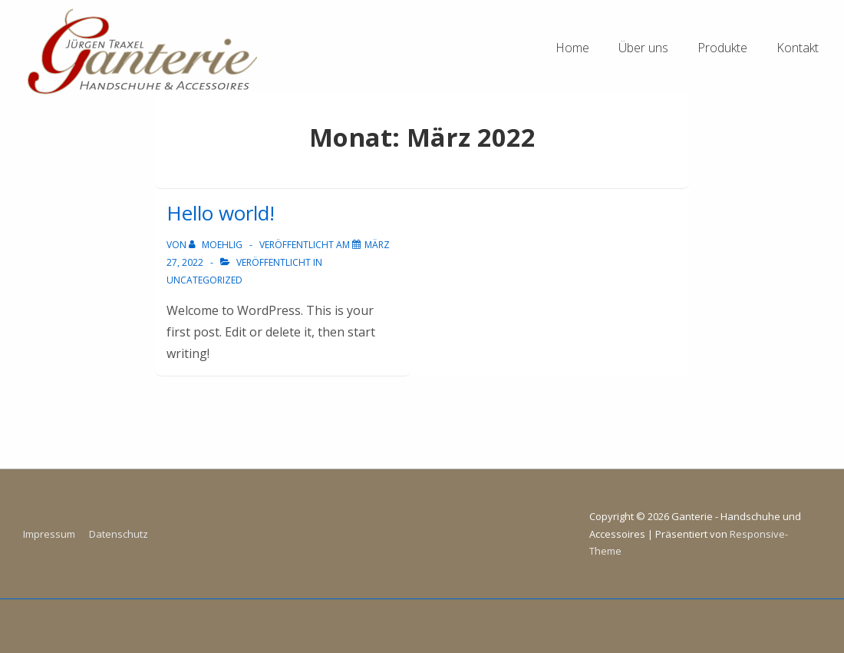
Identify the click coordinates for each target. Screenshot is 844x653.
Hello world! (220, 213)
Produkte (722, 47)
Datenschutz (118, 534)
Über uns (643, 47)
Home (572, 47)
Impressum (49, 534)
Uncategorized (204, 280)
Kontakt (797, 47)
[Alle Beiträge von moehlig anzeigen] (217, 244)
